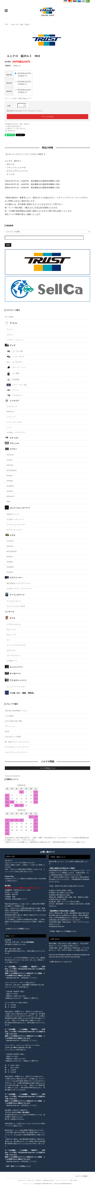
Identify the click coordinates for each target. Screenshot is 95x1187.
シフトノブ (11, 417)
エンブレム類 (15, 351)
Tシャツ (10, 329)
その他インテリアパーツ (16, 432)
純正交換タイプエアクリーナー (19, 583)
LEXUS (9, 460)
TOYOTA (10, 455)
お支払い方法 (31, 1180)
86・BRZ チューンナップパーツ (17, 742)
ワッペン (13, 390)
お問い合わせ (21, 1180)
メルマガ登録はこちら (47, 768)
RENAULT (11, 496)
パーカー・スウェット (15, 340)
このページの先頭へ (81, 1176)
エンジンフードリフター (16, 687)
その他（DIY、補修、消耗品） (20, 24)
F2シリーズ (11, 630)
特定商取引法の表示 (48, 1180)
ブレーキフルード (14, 656)
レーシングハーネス (14, 422)
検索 (8, 245)
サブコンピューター (14, 530)
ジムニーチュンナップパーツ (16, 752)
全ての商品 (9, 317)
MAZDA (10, 476)
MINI (8, 502)
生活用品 (13, 379)
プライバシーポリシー (62, 1180)
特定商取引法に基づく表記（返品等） (17, 124)
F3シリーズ (11, 635)
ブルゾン (10, 335)
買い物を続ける (10, 131)
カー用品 (13, 373)
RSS (71, 1180)
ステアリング (12, 406)
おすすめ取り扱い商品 (13, 721)
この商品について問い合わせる (15, 128)
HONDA (10, 481)
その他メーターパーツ (15, 519)
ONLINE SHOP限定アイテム (16, 711)
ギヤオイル (11, 650)
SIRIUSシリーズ (13, 514)
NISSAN (10, 465)
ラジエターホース (14, 601)
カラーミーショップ (28, 1183)
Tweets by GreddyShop (12, 776)
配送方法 (38, 1180)
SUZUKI (10, 491)
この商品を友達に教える (13, 126)
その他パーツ (12, 661)
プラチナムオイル (14, 624)
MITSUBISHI (12, 470)
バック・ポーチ (15, 357)
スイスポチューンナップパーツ (17, 747)
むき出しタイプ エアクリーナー (20, 588)
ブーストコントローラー (16, 525)
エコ (8, 640)
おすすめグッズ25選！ (13, 737)
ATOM (75, 1180)
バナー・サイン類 (16, 385)
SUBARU (10, 486)
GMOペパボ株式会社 (54, 1183)
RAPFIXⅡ (11, 412)
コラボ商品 (9, 716)
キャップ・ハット (16, 367)
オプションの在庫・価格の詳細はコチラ (18, 98)
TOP (6, 24)
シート (9, 427)
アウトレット (10, 726)
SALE (7, 731)
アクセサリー (15, 395)
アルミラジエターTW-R (16, 606)
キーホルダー (15, 362)
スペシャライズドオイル (16, 645)
